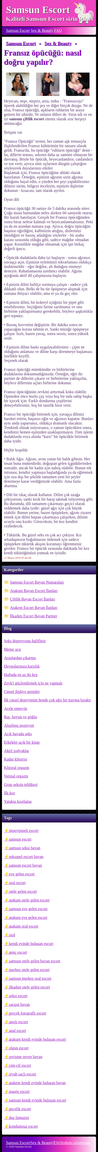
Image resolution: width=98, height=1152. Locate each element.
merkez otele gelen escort (29, 970)
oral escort (17, 883)
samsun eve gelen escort (28, 909)
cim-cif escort (20, 1065)
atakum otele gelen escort (29, 900)
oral (12, 935)
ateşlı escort (18, 1022)
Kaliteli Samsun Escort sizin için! (48, 19)
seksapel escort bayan (26, 856)
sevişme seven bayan (25, 1057)
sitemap (84, 1143)
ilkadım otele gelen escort (29, 987)
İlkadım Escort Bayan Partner (33, 616)
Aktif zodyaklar (16, 751)
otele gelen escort (23, 891)
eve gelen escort (22, 874)
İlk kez (9, 793)
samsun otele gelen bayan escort (34, 961)
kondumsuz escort (23, 1126)
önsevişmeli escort (24, 830)
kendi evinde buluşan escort (31, 943)
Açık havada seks (18, 734)
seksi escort (18, 996)
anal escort (17, 1030)
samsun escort (20, 839)
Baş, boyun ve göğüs (20, 717)
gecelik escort (20, 1109)
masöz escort (19, 1091)
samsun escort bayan (25, 865)
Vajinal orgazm (16, 776)
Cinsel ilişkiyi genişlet (22, 691)
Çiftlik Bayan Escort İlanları (32, 599)
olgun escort (19, 1048)
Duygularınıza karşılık (22, 666)
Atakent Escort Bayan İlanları (33, 607)
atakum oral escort (23, 926)
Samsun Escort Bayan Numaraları (37, 582)
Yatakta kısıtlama (18, 801)
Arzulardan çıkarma (20, 658)
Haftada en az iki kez (21, 675)
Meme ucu (12, 649)
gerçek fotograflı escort (27, 1013)
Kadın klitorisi (15, 759)
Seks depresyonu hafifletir (25, 641)
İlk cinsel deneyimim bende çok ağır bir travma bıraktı (47, 700)
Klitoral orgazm (16, 768)
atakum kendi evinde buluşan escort (37, 1039)
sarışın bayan (19, 1004)
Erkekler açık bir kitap (22, 742)
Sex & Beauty (42, 30)
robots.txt (69, 1143)
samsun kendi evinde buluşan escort (37, 1100)
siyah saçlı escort (22, 1074)
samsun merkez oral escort (30, 978)
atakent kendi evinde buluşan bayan (37, 1083)
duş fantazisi (19, 1117)
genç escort (18, 952)
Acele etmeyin (15, 708)
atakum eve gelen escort (28, 917)
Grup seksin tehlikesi (21, 784)
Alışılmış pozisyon (19, 725)
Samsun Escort (38, 9)
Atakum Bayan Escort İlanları (34, 591)
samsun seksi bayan (24, 848)
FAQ (58, 30)
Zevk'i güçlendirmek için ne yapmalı (33, 683)
